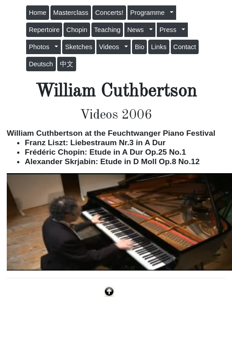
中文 (66, 64)
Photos (41, 47)
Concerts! (109, 12)
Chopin (76, 29)
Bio (139, 47)
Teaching (107, 29)
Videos (111, 47)
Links (158, 47)
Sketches (78, 47)
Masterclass (70, 12)
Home (37, 12)
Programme (149, 12)
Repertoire (44, 29)
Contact (184, 47)
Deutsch (41, 64)
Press (169, 29)
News (137, 29)
